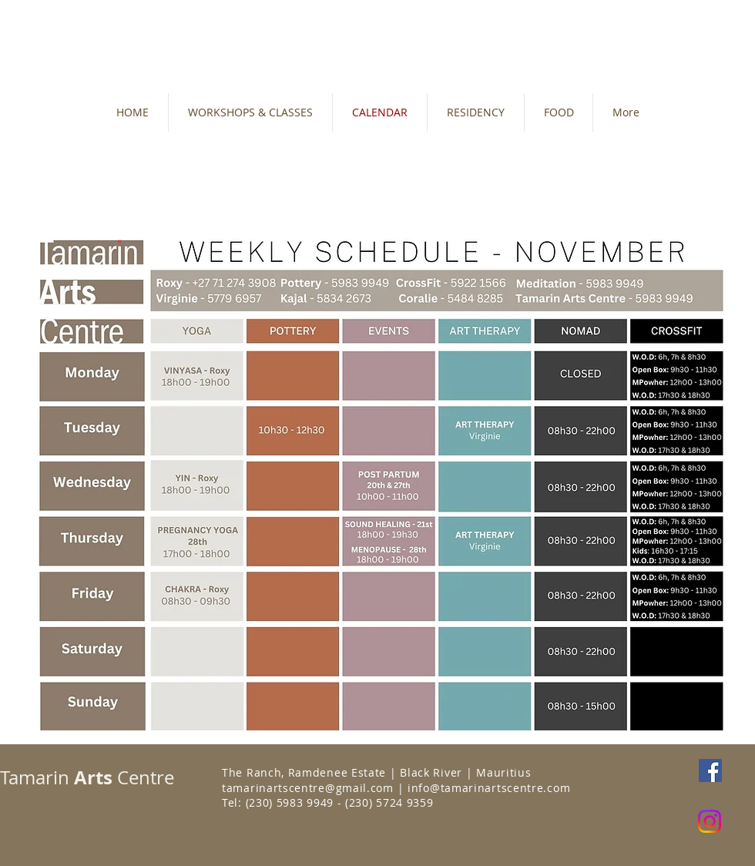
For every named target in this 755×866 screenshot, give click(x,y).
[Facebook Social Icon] (710, 770)
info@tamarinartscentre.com (489, 787)
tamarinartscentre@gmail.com (308, 787)
